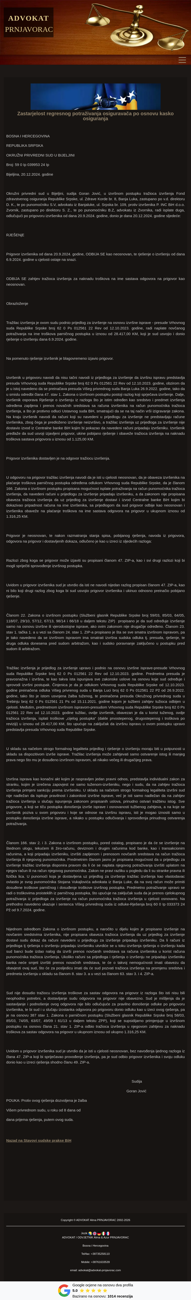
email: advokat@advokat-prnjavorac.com (95, 1270)
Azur (106, 1237)
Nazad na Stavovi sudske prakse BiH (38, 1140)
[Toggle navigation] (184, 60)
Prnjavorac (29, 29)
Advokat (28, 18)
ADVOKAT (83, 1220)
